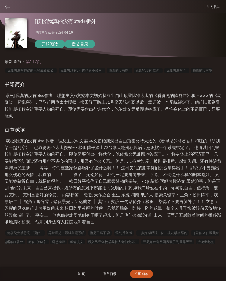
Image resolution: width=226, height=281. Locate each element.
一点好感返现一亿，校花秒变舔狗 (162, 233)
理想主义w (42, 32)
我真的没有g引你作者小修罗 (81, 70)
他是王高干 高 (100, 233)
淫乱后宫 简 (124, 233)
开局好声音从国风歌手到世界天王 (168, 242)
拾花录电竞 (205, 242)
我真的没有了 (177, 70)
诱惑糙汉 (58, 242)
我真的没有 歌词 (148, 70)
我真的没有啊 (119, 70)
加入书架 (213, 6)
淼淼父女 (76, 242)
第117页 (33, 61)
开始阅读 (49, 44)
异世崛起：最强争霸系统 (66, 233)
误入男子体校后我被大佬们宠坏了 (113, 242)
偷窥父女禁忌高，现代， (25, 233)
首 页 (81, 274)
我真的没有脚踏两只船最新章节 (31, 70)
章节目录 (80, 44)
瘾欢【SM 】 (37, 242)
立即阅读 (141, 274)
